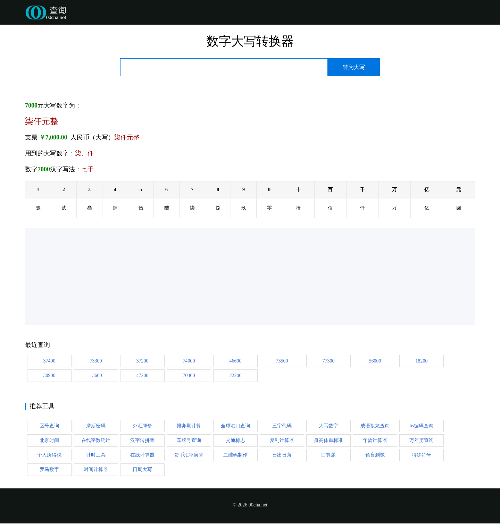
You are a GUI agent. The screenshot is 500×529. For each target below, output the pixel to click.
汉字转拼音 (142, 440)
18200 (422, 361)
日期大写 (142, 469)
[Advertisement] (233, 276)
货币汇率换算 (188, 455)
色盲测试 (375, 455)
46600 (236, 361)
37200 (142, 361)
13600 (96, 375)
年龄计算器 (375, 440)
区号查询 (49, 425)
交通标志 (235, 440)
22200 (236, 375)
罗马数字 (49, 469)
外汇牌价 (142, 425)
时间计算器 (96, 469)
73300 (96, 361)
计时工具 (96, 455)
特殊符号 (421, 455)
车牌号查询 (189, 440)
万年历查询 (421, 440)
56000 (375, 361)
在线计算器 (142, 455)
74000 (189, 361)
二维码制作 (235, 455)
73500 (282, 361)
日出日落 (282, 455)
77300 (329, 361)
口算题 (328, 455)
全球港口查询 (235, 425)
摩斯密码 (96, 425)
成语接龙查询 (375, 425)
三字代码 (282, 425)
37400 (49, 361)
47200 (142, 375)
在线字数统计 (95, 440)
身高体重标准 (328, 440)
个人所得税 (49, 455)
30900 (49, 375)
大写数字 (328, 425)
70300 (189, 375)
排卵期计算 (189, 425)
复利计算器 (282, 440)
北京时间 (49, 440)
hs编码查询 (421, 425)
